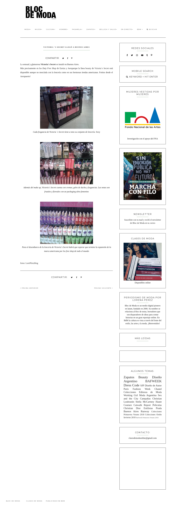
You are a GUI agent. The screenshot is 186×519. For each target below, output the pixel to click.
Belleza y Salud (108, 29)
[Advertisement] (142, 468)
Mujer (38, 29)
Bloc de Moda (13, 501)
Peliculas (157, 405)
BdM (140, 29)
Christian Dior (132, 408)
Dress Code (131, 385)
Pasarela (77, 29)
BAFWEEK (153, 381)
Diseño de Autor (153, 385)
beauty (88, 68)
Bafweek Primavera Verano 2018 (147, 418)
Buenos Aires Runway (136, 411)
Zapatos (91, 29)
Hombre (63, 29)
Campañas (145, 398)
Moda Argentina (147, 395)
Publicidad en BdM (55, 501)
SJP (142, 385)
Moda (27, 29)
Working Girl (131, 395)
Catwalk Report (142, 405)
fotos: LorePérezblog (29, 263)
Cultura (50, 29)
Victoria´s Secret (48, 64)
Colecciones (130, 392)
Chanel (158, 389)
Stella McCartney (145, 401)
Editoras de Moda (150, 392)
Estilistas (148, 408)
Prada (159, 408)
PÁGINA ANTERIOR (29, 288)
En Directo (127, 29)
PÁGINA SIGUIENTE (103, 288)
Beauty (143, 377)
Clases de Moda (34, 501)
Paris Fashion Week (137, 389)
